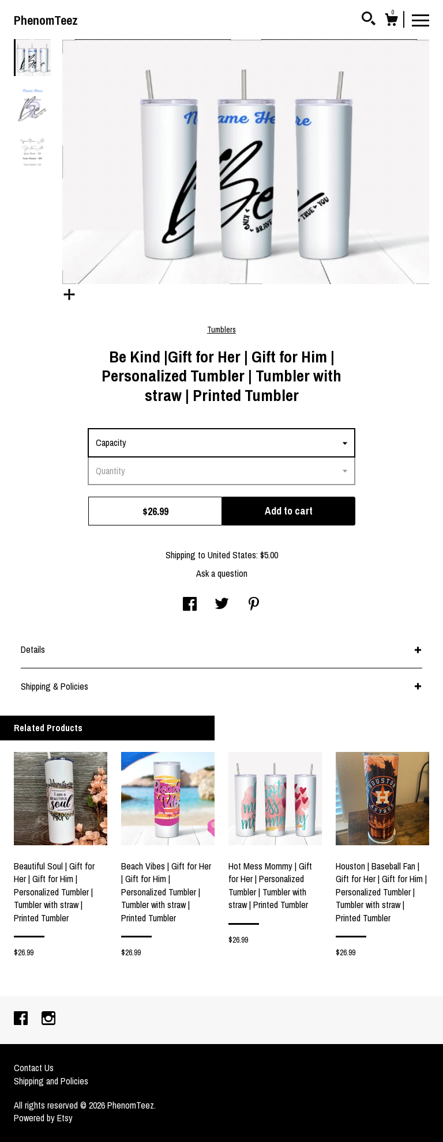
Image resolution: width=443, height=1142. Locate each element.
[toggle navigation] (420, 19)
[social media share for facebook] (190, 605)
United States (232, 555)
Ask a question (221, 573)
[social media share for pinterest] (254, 605)
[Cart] (391, 21)
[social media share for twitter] (221, 605)
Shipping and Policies (51, 1081)
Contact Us (34, 1067)
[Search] (368, 20)
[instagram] (48, 1019)
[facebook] (22, 1019)
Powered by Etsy (43, 1117)
